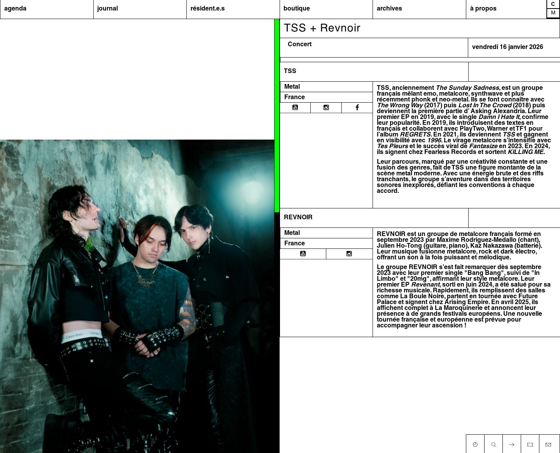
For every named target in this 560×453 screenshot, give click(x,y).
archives (389, 9)
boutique (297, 9)
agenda (15, 9)
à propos (483, 9)
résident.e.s (208, 9)
